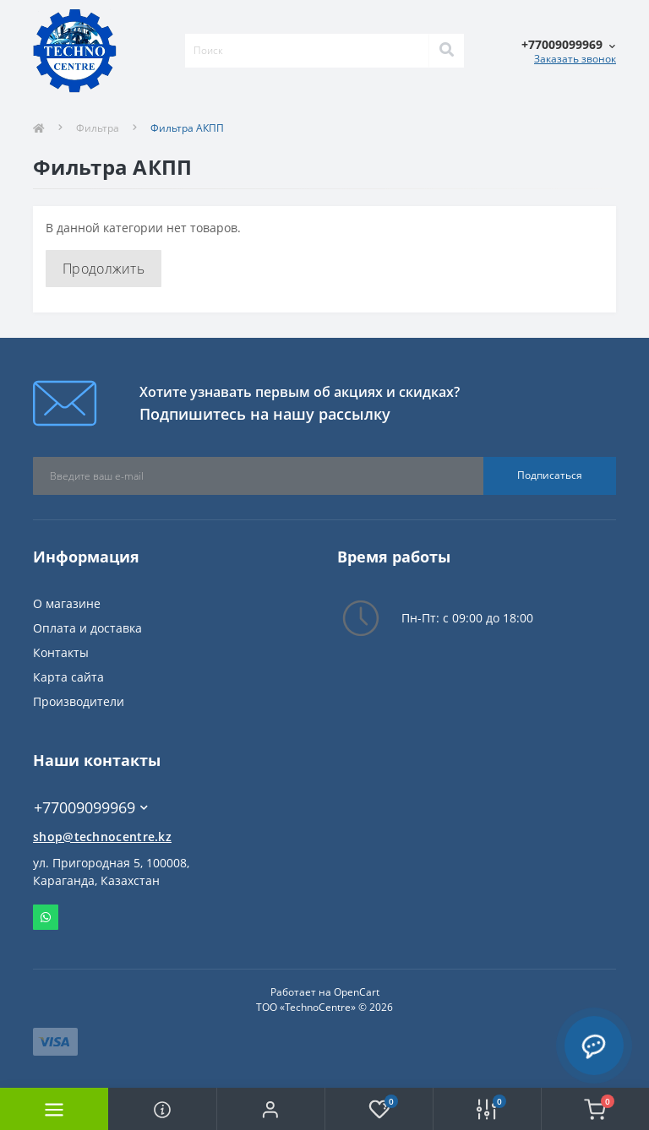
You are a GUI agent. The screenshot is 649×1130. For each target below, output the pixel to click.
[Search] (446, 51)
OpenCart (356, 992)
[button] (270, 1109)
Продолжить (104, 268)
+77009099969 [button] (91, 808)
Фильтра (97, 128)
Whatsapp (46, 917)
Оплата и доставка (87, 628)
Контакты (61, 652)
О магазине (67, 603)
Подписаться (549, 475)
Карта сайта (68, 677)
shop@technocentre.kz (102, 836)
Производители (78, 701)
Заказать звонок (575, 59)
